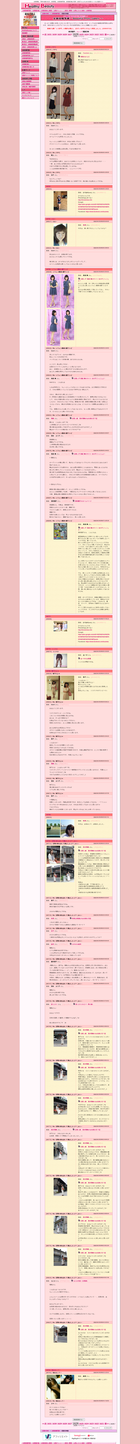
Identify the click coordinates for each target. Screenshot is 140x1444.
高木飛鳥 (86, 845)
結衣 (52, 942)
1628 (65, 34)
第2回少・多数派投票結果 (30, 44)
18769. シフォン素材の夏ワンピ (57, 269)
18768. (48, 812)
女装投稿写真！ (26, 53)
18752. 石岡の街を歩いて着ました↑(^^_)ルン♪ (62, 839)
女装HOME (45, 13)
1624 (86, 34)
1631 (49, 34)
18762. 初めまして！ (53, 1366)
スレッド (79, 32)
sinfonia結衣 (76, 942)
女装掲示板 (36, 10)
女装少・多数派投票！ (28, 39)
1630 (54, 34)
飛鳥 (52, 418)
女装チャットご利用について (31, 75)
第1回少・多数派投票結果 (30, 41)
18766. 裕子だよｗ (52, 669)
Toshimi (86, 53)
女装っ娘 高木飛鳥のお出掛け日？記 (84, 418)
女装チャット (58, 10)
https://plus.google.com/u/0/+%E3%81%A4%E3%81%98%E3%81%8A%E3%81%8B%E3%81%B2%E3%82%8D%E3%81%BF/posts (94, 206)
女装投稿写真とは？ (28, 55)
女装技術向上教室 (46, 10)
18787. (48, 186)
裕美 (84, 224)
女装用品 (89, 10)
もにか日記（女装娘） (81, 1277)
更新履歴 (24, 33)
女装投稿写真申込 (27, 58)
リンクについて (26, 95)
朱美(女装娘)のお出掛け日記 (81, 916)
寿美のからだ (85, 56)
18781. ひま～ (51, 218)
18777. (48, 615)
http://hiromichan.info (85, 199)
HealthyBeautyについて (29, 30)
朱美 (52, 916)
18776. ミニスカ (52, 647)
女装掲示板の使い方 (28, 67)
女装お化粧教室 (26, 81)
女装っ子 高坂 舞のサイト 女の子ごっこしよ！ (89, 378)
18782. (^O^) (51, 47)
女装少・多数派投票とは (29, 47)
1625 (81, 34)
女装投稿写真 (27, 10)
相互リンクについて (28, 98)
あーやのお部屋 (86, 657)
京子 (52, 928)
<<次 (44, 34)
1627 (70, 34)
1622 (96, 34)
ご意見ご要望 (68, 10)
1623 (91, 34)
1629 (59, 34)
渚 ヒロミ (54, 1001)
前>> (107, 34)
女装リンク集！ (26, 92)
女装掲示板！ (26, 64)
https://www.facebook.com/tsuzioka (97, 211)
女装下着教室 (26, 84)
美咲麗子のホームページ (83, 500)
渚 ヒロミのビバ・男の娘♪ (84, 1001)
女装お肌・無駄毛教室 (28, 86)
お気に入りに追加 (79, 10)
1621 (102, 34)
